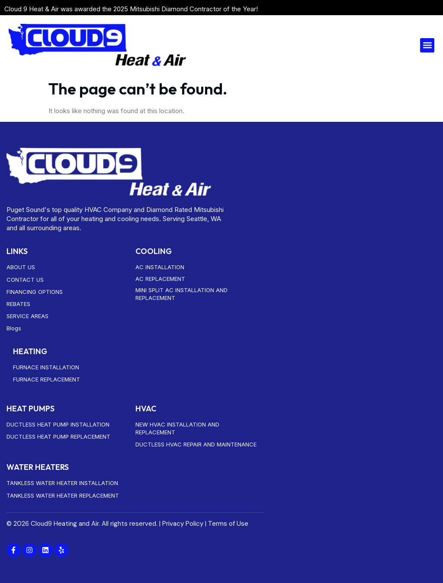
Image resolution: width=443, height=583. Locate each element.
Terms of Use (228, 523)
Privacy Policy (182, 523)
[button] (427, 45)
